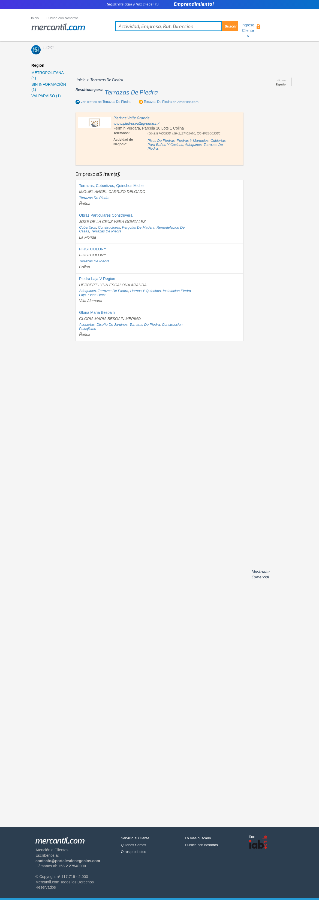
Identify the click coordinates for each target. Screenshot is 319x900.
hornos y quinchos (145, 291)
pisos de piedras (161, 141)
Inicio (35, 18)
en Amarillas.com (171, 102)
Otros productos (133, 852)
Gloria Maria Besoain (97, 312)
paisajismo (87, 329)
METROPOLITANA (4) (47, 75)
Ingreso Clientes (248, 30)
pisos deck (97, 295)
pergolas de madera (138, 227)
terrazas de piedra (131, 92)
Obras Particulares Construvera (106, 215)
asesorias (87, 324)
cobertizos (87, 227)
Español (281, 84)
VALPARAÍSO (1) (46, 96)
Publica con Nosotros (63, 18)
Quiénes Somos (133, 845)
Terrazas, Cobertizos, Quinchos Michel (112, 185)
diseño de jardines (112, 324)
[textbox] (176, 26)
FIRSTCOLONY (92, 249)
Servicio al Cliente (135, 838)
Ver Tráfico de (105, 102)
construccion (172, 324)
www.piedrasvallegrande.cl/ (136, 123)
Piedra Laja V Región (97, 279)
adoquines (193, 145)
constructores (109, 227)
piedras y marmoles (193, 141)
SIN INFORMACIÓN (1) (48, 87)
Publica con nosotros (201, 845)
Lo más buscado (198, 838)
